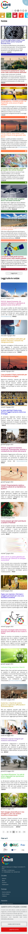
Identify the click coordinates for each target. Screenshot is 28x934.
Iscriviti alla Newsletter (7, 903)
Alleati (3, 880)
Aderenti (4, 878)
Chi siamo (4, 875)
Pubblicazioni (5, 884)
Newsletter (4, 900)
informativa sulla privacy (7, 919)
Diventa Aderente (6, 892)
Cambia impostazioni (14, 924)
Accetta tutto (14, 929)
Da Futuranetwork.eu (15, 680)
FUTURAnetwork (22, 147)
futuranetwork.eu (6, 316)
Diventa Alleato (5, 894)
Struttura (4, 882)
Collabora (4, 896)
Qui (2, 915)
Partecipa (3, 889)
